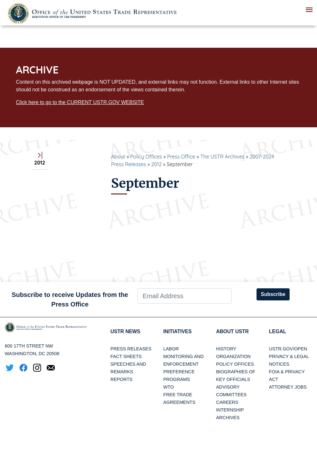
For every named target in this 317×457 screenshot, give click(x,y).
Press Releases (130, 348)
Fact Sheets (126, 356)
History (226, 348)
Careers (227, 402)
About (118, 156)
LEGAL (277, 331)
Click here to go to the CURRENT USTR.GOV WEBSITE (80, 102)
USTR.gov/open (288, 348)
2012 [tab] (39, 159)
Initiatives (177, 331)
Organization (233, 356)
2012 (156, 164)
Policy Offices (146, 156)
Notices (279, 364)
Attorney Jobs (287, 387)
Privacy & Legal (289, 356)
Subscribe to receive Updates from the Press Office (70, 299)
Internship (230, 409)
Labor (171, 348)
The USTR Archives (222, 156)
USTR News (125, 331)
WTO (168, 387)
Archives (228, 417)
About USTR (233, 331)
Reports (121, 379)
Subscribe (273, 294)
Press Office (181, 156)
